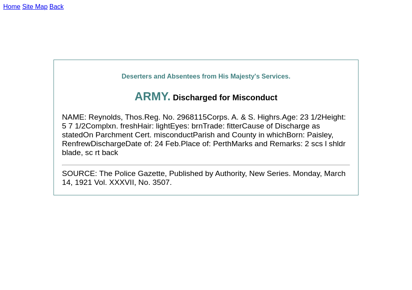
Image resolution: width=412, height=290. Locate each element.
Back (56, 6)
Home (12, 6)
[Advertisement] (206, 35)
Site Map (34, 6)
